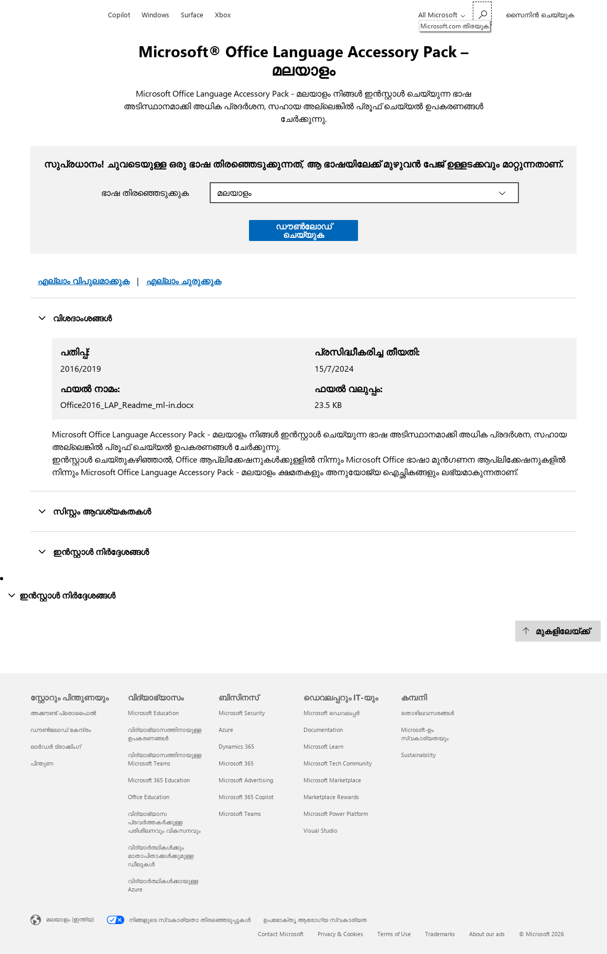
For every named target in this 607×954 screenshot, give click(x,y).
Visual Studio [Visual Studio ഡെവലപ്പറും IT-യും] (320, 830)
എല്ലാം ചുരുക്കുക (183, 280)
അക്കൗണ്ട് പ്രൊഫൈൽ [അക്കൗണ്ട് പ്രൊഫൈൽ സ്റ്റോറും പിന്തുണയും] (63, 713)
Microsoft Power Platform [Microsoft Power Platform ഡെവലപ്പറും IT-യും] (336, 813)
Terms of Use (394, 934)
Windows (155, 14)
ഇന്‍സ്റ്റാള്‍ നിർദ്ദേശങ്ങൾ (93, 551)
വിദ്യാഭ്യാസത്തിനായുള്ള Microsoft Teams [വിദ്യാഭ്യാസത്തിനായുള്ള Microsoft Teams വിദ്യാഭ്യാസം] (164, 759)
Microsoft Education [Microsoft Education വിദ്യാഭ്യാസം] (153, 713)
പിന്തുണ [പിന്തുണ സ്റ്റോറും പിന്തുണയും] (41, 763)
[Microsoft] (66, 15)
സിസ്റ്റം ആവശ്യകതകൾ (94, 511)
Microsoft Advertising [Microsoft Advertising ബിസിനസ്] (246, 780)
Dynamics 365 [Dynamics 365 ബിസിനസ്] (236, 746)
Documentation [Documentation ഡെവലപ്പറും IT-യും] (323, 729)
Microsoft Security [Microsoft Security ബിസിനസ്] (242, 713)
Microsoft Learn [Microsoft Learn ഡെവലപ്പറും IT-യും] (323, 746)
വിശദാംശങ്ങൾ (75, 317)
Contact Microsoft (281, 934)
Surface (192, 14)
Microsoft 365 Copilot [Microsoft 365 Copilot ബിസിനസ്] (246, 797)
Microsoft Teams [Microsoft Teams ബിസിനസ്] (240, 813)
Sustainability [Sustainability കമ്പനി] (418, 755)
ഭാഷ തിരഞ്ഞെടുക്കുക (145, 192)
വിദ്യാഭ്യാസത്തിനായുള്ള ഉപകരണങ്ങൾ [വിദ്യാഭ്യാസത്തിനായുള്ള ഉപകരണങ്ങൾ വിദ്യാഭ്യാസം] (164, 734)
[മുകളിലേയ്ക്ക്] (558, 631)
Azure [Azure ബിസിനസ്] (226, 729)
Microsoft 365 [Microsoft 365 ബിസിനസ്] (236, 763)
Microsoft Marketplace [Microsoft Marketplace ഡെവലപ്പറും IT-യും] (332, 780)
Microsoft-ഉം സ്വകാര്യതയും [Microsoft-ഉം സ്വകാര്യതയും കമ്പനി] (425, 734)
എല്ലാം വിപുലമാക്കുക (83, 280)
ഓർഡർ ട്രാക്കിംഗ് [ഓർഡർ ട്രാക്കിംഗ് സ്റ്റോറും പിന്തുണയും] (55, 746)
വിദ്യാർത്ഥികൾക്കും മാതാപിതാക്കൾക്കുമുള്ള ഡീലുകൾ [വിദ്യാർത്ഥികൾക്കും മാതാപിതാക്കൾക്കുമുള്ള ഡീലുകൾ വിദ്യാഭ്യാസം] (160, 855)
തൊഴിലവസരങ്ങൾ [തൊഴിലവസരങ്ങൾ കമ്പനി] (427, 713)
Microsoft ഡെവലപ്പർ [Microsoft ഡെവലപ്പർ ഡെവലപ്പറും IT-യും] (332, 713)
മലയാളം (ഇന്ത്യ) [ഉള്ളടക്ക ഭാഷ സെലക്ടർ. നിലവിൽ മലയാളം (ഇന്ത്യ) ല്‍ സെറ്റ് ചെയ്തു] (70, 919)
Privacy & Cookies (340, 934)
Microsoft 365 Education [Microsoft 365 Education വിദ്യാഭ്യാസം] (159, 780)
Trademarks (440, 934)
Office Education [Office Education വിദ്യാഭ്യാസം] (148, 797)
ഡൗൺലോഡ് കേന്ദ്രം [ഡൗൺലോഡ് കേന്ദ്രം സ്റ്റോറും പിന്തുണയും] (60, 729)
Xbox (223, 14)
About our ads (487, 934)
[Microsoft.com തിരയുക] (482, 13)
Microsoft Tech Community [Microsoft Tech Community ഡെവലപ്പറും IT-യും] (338, 763)
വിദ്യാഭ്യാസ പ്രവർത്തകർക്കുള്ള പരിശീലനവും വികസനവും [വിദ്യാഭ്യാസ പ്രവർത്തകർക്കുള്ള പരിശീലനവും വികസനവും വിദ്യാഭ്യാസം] (164, 822)
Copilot (119, 14)
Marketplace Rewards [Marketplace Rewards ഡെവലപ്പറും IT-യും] (331, 797)
